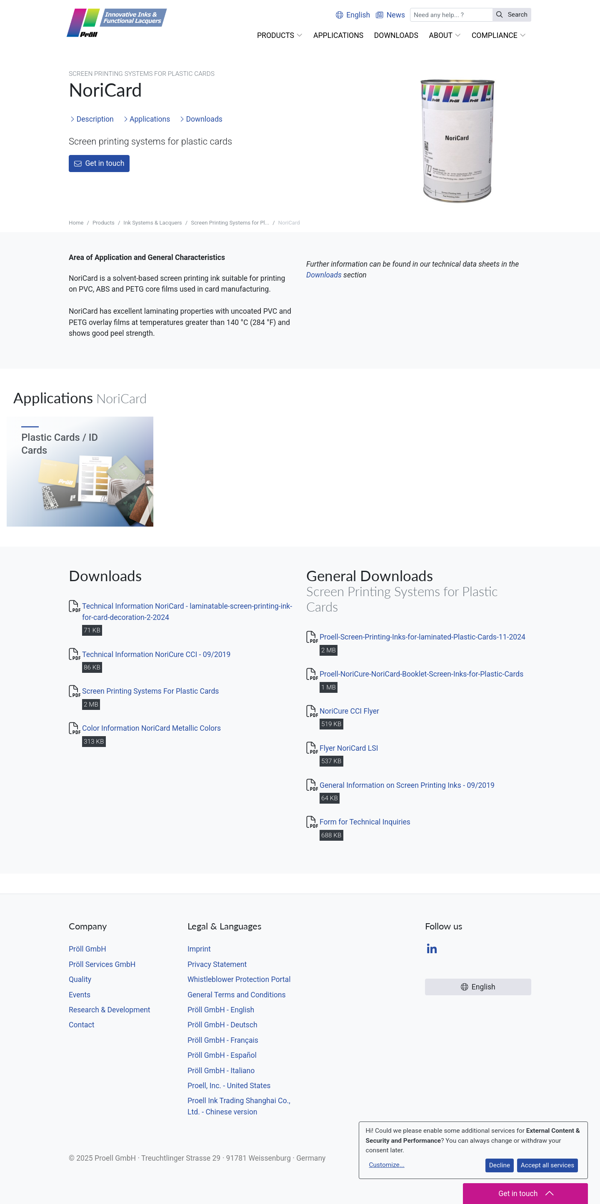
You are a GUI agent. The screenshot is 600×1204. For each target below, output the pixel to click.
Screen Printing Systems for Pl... (230, 223)
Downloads (201, 119)
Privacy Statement (217, 964)
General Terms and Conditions (237, 995)
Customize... (387, 1165)
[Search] (451, 15)
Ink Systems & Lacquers (152, 223)
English (353, 15)
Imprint (199, 949)
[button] (280, 35)
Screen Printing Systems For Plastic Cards (150, 691)
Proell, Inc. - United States (229, 1086)
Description (91, 119)
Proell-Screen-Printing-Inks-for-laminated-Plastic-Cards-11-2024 (422, 637)
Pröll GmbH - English (221, 1010)
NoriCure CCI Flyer (349, 711)
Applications (146, 119)
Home (76, 223)
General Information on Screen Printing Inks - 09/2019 (407, 785)
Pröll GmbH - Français (223, 1040)
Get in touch (99, 163)
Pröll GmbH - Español (222, 1055)
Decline (499, 1165)
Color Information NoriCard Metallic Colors (151, 728)
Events (79, 995)
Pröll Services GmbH (102, 964)
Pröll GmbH (87, 949)
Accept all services (547, 1165)
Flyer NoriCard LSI (349, 748)
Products (103, 223)
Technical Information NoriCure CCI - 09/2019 (156, 654)
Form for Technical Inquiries (365, 822)
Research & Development (109, 1010)
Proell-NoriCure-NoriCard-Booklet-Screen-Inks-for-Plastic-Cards (421, 674)
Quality (80, 979)
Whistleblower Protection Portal (239, 979)
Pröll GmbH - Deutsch (223, 1025)
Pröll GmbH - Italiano (221, 1071)
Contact (82, 1025)
